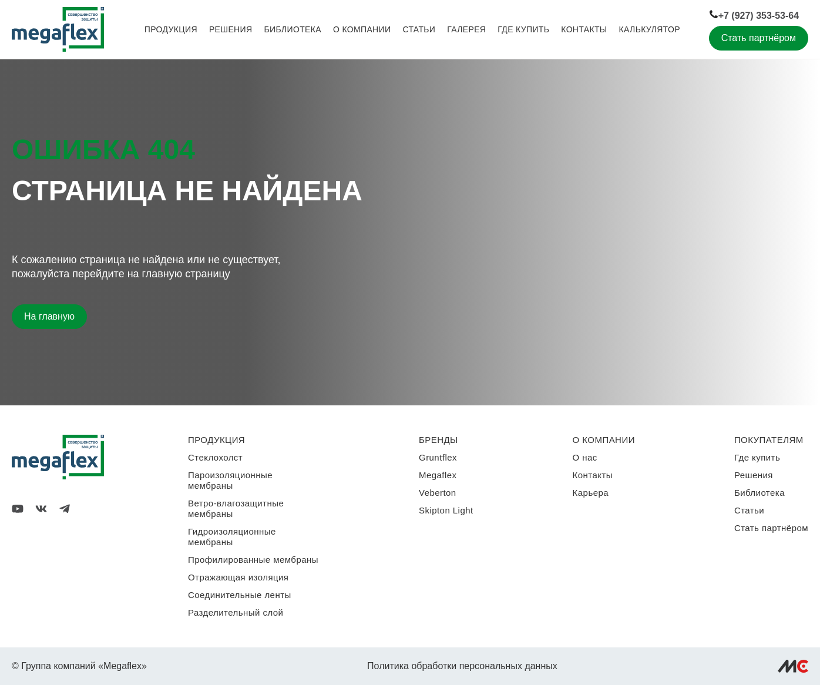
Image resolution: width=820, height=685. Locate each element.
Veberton (437, 493)
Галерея (466, 29)
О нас (585, 457)
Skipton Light (446, 510)
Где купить (523, 29)
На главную (49, 316)
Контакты (584, 29)
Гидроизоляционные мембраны (232, 536)
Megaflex (437, 475)
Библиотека (292, 29)
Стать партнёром (758, 38)
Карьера (591, 493)
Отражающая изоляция (238, 577)
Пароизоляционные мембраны (230, 480)
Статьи (418, 29)
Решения (231, 29)
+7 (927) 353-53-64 (754, 15)
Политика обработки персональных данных (462, 666)
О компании (362, 29)
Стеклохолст (215, 457)
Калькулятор (649, 29)
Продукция (170, 29)
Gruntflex (438, 457)
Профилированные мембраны (253, 560)
